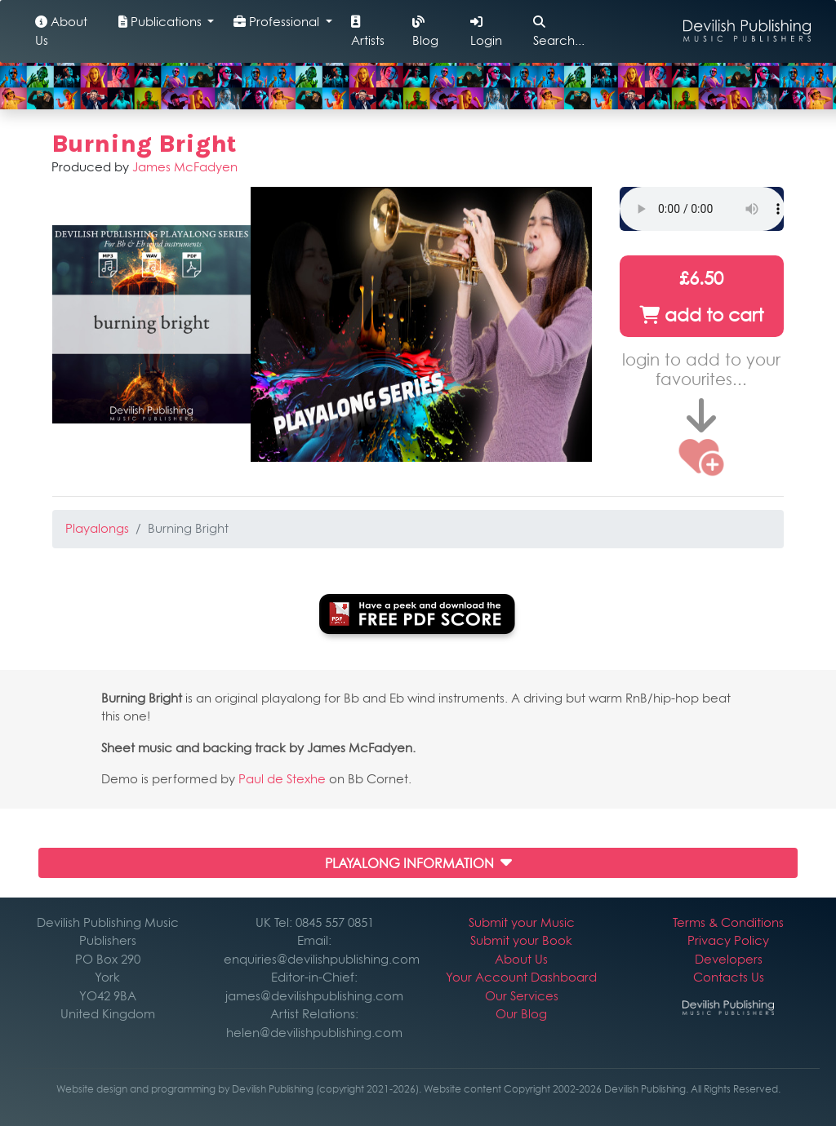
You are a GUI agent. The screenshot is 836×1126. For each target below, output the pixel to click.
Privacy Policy (728, 940)
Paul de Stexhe (282, 779)
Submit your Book (521, 940)
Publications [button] (161, 21)
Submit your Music (522, 922)
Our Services (521, 996)
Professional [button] (277, 21)
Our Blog (521, 1014)
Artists (368, 32)
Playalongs (97, 528)
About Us (61, 31)
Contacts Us (728, 977)
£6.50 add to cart (701, 297)
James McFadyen (185, 167)
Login (486, 32)
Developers (729, 959)
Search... (559, 32)
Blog (425, 32)
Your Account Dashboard (521, 977)
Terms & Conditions (728, 922)
